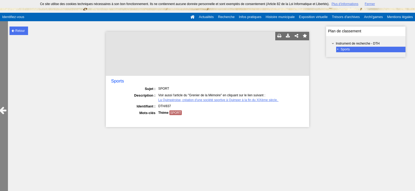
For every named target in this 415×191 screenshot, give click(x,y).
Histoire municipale (280, 17)
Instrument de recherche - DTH (358, 43)
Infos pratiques (250, 17)
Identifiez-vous (13, 17)
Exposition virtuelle (313, 17)
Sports (345, 49)
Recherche (226, 17)
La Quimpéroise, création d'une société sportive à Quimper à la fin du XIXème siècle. (218, 100)
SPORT (175, 113)
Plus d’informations (345, 4)
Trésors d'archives (346, 17)
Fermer (370, 4)
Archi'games (373, 17)
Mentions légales (400, 17)
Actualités (206, 17)
